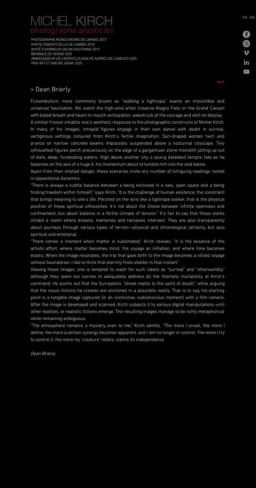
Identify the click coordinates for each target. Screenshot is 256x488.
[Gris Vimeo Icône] (246, 53)
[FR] (246, 18)
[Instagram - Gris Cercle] (246, 43)
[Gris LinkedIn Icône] (246, 62)
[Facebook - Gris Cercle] (246, 34)
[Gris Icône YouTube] (246, 71)
